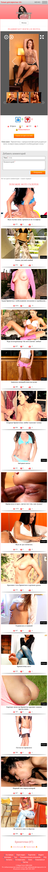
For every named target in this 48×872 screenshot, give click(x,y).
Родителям (31, 855)
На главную (9, 855)
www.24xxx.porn (18, 847)
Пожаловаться (40, 860)
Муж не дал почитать (24, 544)
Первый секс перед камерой (24, 788)
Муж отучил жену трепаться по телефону (24, 220)
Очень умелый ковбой (24, 260)
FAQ (45, 857)
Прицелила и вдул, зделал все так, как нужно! (24, 504)
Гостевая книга (20, 860)
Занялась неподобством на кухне (24, 382)
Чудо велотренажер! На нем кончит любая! (24, 341)
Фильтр (24, 23)
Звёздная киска (24, 463)
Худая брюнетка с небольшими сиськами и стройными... (24, 301)
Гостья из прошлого (24, 748)
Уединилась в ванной (24, 626)
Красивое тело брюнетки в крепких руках (24, 585)
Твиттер (25, 862)
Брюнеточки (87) (24, 841)
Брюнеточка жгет (24, 666)
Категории (7, 857)
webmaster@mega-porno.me (37, 867)
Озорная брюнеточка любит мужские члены (24, 423)
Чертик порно (30, 847)
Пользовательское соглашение (30, 857)
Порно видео (20, 855)
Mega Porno (21, 865)
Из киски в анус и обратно (23, 829)
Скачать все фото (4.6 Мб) (24, 136)
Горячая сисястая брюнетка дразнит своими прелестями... (24, 708)
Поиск (30, 860)
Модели (41, 855)
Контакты (9, 860)
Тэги (15, 857)
